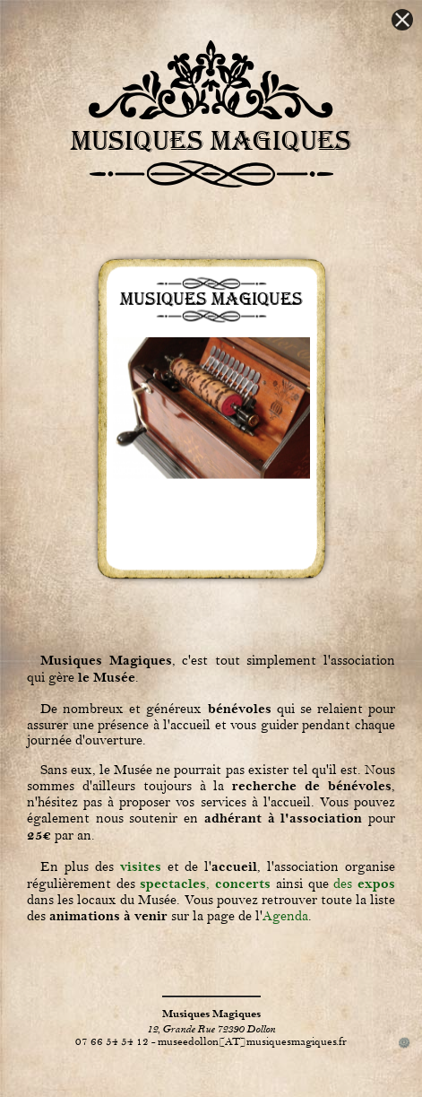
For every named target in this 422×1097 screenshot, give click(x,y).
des (364, 884)
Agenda (285, 916)
